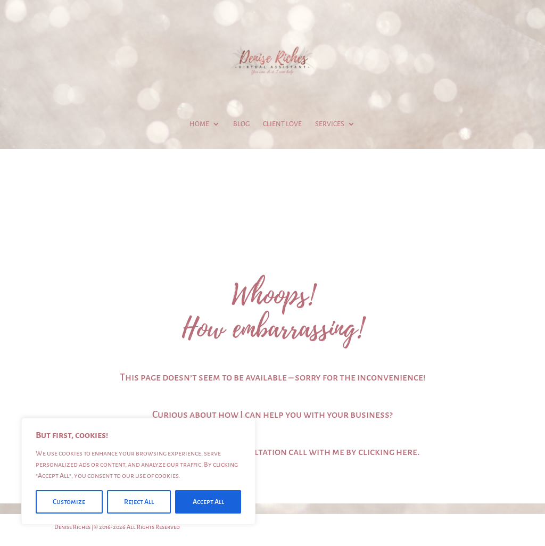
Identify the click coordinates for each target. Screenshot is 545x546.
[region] (138, 471)
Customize (69, 502)
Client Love (282, 124)
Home (199, 124)
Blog (241, 124)
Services (329, 124)
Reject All (139, 502)
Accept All (208, 502)
